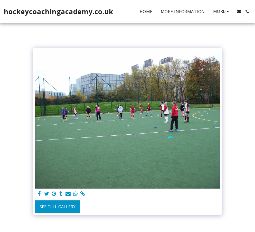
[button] (239, 12)
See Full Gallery (57, 207)
